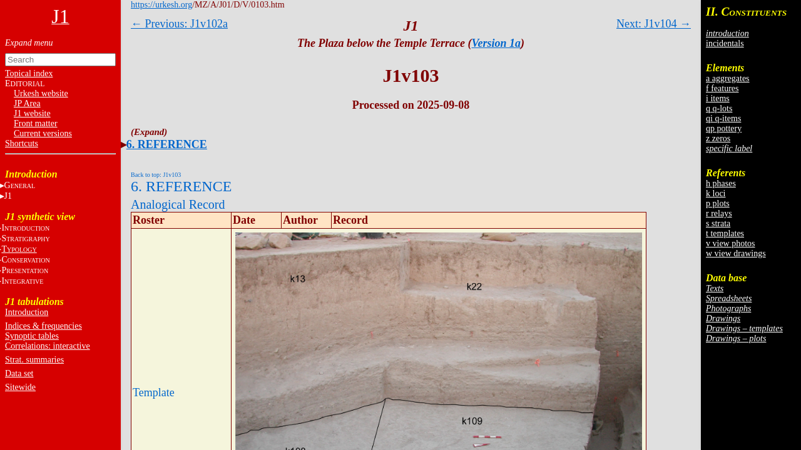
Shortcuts (21, 143)
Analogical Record (178, 204)
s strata (718, 223)
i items (718, 98)
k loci (716, 193)
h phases (721, 183)
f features (722, 88)
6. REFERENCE (166, 144)
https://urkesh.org (161, 4)
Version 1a (496, 43)
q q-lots (719, 108)
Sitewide (20, 387)
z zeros (718, 138)
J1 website (32, 113)
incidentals (725, 43)
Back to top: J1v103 (156, 174)
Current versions (43, 133)
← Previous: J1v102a (179, 24)
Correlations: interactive (47, 346)
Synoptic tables (32, 336)
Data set (19, 373)
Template (154, 392)
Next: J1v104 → (653, 24)
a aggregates (728, 78)
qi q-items (723, 118)
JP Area (27, 103)
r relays (719, 213)
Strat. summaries (34, 359)
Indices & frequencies (43, 326)
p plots (718, 203)
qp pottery (724, 128)
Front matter (36, 123)
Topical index (29, 73)
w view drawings (736, 253)
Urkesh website (41, 93)
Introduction (26, 312)
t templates (725, 233)
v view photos (730, 243)
